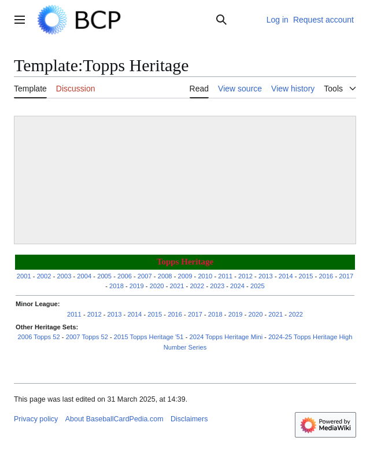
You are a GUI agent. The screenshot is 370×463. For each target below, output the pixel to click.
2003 (64, 276)
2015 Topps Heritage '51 (149, 336)
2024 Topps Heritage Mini (226, 336)
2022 (197, 285)
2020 (157, 285)
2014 (286, 276)
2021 (177, 285)
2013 (265, 276)
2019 (137, 285)
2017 (346, 276)
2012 (245, 276)
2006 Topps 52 (39, 336)
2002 (44, 276)
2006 (124, 276)
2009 (185, 276)
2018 (116, 285)
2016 (326, 276)
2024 (237, 285)
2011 (225, 276)
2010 (205, 276)
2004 (84, 276)
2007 (145, 276)
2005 (104, 276)
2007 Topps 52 (87, 336)
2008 (165, 276)
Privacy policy (36, 419)
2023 (217, 285)
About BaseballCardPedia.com (114, 419)
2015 (306, 276)
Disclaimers (189, 419)
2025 (257, 285)
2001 (24, 276)
